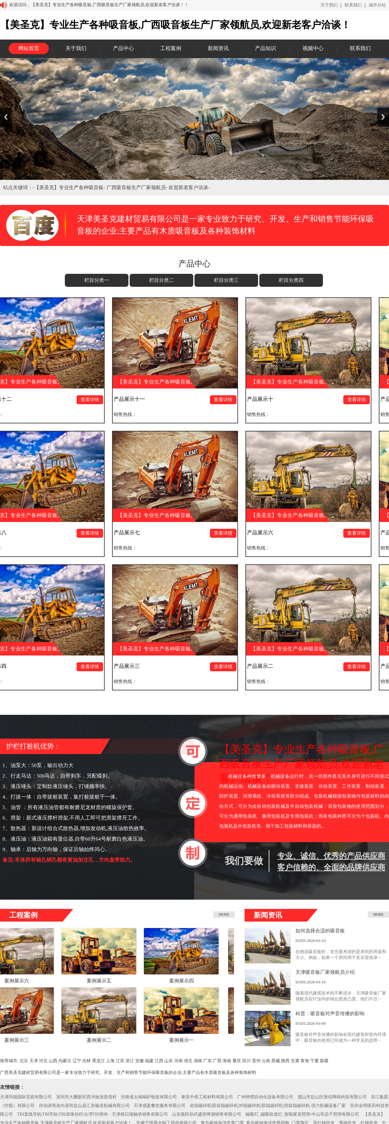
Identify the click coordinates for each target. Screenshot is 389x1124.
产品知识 (265, 48)
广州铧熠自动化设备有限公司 (265, 1097)
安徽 (139, 1060)
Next (383, 117)
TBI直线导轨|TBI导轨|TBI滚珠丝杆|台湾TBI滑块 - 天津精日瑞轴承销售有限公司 (92, 1114)
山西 (53, 1060)
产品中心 (123, 48)
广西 (217, 1060)
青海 (304, 1060)
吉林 (86, 1060)
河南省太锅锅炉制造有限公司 (149, 1097)
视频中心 (313, 48)
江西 (159, 1060)
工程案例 (170, 48)
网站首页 (28, 48)
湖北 (188, 1060)
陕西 (285, 1060)
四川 (246, 1060)
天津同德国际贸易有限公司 (26, 1097)
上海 (110, 1060)
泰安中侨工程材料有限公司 (207, 1097)
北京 (23, 1060)
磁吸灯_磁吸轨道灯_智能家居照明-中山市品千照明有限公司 (302, 1114)
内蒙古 (64, 1060)
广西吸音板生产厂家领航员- (138, 187)
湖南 (198, 1060)
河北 (43, 1060)
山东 (168, 1060)
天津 (33, 1060)
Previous (6, 117)
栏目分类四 (291, 280)
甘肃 (295, 1060)
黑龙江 (98, 1060)
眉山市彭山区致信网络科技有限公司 (332, 1097)
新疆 (324, 1060)
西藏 (275, 1060)
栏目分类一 (96, 280)
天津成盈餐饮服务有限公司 (160, 1105)
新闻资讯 (218, 48)
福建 (149, 1060)
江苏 (120, 1060)
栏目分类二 (161, 280)
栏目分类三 (226, 280)
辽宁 (77, 1060)
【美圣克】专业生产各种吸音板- (70, 187)
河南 (178, 1060)
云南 (265, 1060)
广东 (207, 1060)
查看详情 (93, 399)
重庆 (236, 1060)
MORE (224, 914)
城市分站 (377, 5)
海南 (227, 1060)
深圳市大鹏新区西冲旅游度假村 (86, 1097)
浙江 (129, 1060)
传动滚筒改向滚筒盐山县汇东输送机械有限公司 (84, 1105)
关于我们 (329, 5)
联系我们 (353, 5)
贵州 (256, 1060)
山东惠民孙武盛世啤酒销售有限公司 (206, 1114)
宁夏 (314, 1060)
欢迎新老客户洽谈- (189, 187)
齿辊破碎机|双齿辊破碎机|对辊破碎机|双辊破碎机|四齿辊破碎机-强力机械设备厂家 (268, 1105)
